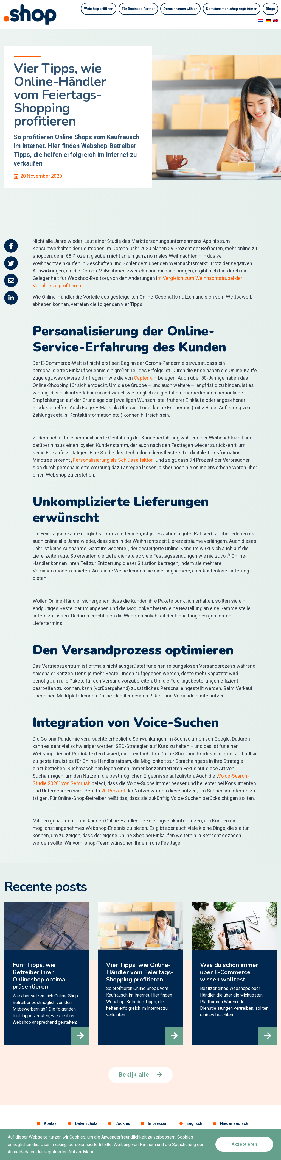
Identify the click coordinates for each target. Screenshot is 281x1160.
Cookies (122, 1123)
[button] (79, 1035)
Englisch (194, 1123)
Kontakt (50, 1123)
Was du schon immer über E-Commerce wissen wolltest (229, 972)
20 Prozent (113, 791)
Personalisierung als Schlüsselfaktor (113, 460)
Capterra (144, 378)
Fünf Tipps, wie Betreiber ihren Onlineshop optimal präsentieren (39, 976)
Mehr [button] (88, 1153)
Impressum (158, 1123)
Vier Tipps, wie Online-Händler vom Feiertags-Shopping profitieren (139, 972)
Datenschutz (86, 1123)
